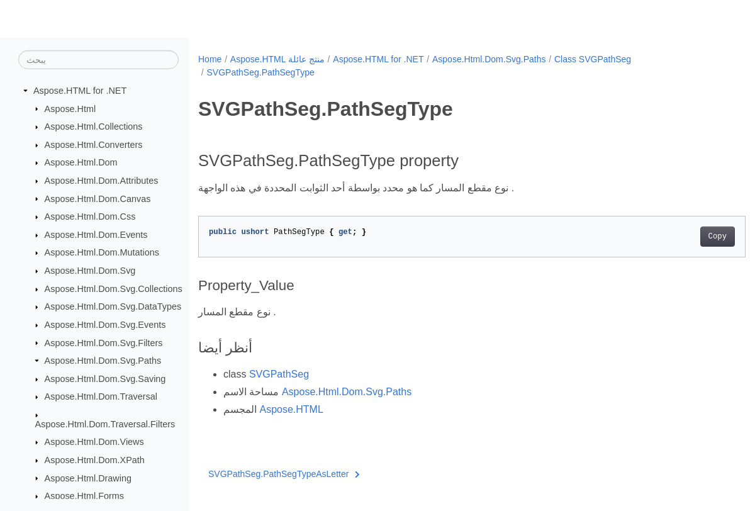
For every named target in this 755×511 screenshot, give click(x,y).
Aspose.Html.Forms (84, 496)
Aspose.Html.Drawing (88, 478)
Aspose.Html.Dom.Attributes (102, 181)
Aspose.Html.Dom (81, 162)
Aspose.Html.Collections (94, 126)
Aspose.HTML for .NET (79, 91)
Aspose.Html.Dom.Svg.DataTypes (113, 306)
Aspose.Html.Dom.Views (94, 442)
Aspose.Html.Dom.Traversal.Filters (105, 424)
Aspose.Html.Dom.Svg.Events (105, 325)
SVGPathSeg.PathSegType (260, 72)
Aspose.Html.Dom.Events (96, 235)
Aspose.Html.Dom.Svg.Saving (105, 379)
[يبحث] (98, 59)
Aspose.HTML (291, 409)
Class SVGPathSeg (592, 59)
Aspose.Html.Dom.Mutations (102, 252)
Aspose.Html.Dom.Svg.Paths (103, 361)
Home (209, 59)
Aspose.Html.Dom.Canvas (98, 198)
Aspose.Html (70, 108)
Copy (679, 236)
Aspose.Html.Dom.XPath (95, 460)
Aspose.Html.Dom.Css (90, 216)
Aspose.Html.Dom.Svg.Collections (113, 289)
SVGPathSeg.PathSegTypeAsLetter (284, 474)
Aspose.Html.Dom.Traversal (101, 396)
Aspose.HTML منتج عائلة (277, 59)
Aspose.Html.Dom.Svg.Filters (104, 342)
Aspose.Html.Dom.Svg (90, 271)
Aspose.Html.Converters (94, 145)
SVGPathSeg (279, 374)
